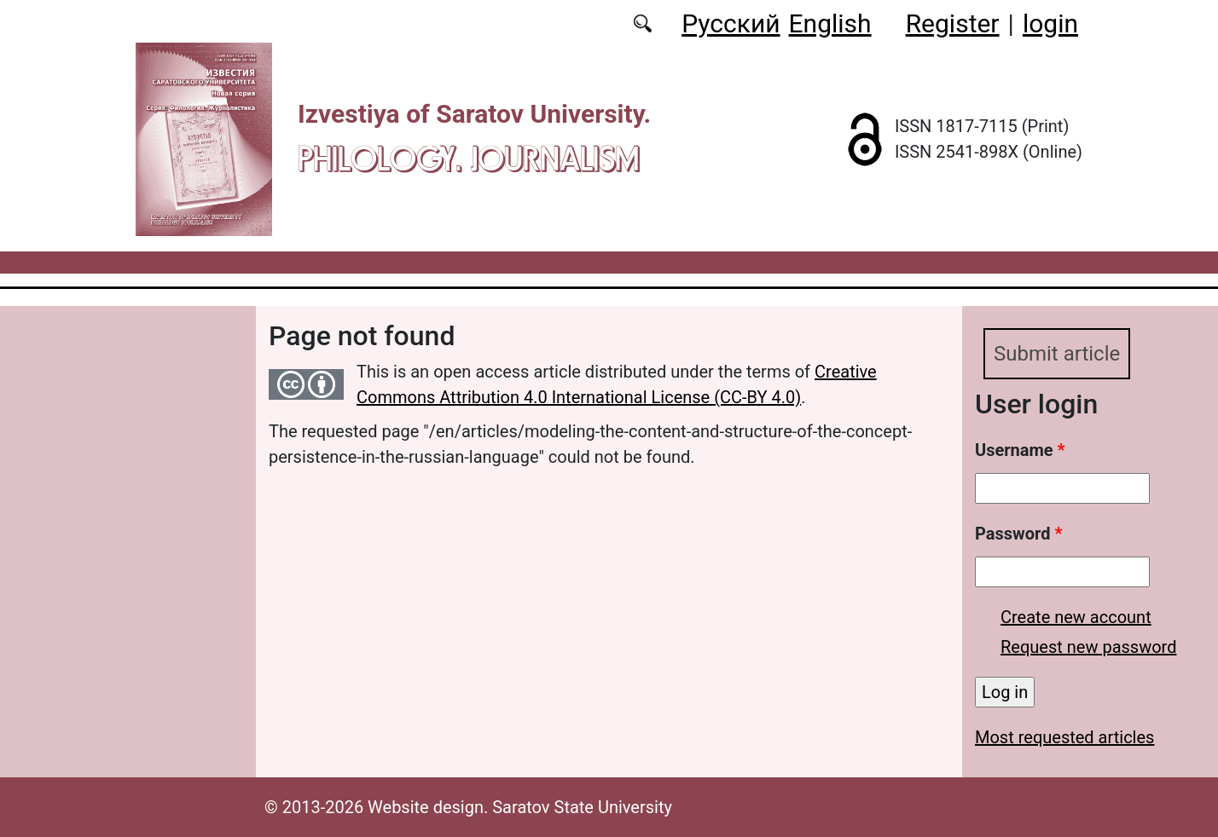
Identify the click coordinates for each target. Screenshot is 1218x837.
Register (953, 23)
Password (1018, 533)
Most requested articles (1064, 737)
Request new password (1088, 647)
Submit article (1057, 354)
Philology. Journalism (468, 158)
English (830, 23)
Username (1020, 450)
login (1050, 23)
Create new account (1075, 617)
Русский (731, 23)
